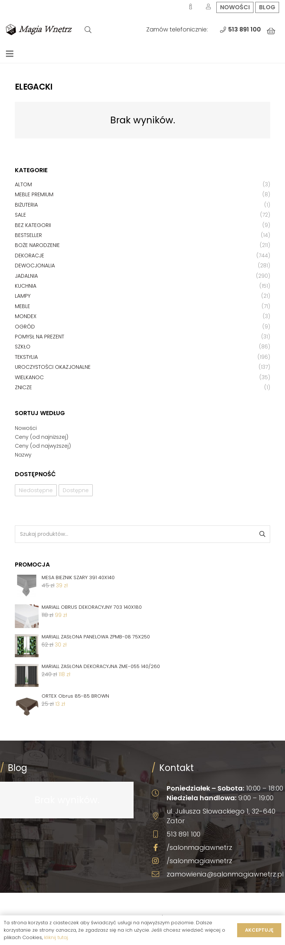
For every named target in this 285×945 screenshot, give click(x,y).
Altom (23, 184)
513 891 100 (183, 834)
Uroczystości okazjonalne (53, 367)
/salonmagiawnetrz (199, 847)
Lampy (22, 296)
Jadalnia (26, 276)
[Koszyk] (271, 31)
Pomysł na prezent (39, 336)
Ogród (25, 326)
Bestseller (28, 235)
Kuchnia (25, 286)
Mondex (25, 316)
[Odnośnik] (39, 29)
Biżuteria (26, 204)
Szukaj (261, 534)
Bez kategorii (33, 225)
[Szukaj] (88, 29)
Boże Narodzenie (37, 245)
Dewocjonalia (35, 265)
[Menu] (9, 53)
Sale (20, 214)
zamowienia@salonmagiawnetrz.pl (225, 874)
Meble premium (34, 194)
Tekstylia (26, 357)
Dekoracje (29, 255)
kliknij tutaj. (56, 937)
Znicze (23, 387)
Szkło (22, 346)
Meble (22, 306)
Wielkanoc (29, 377)
